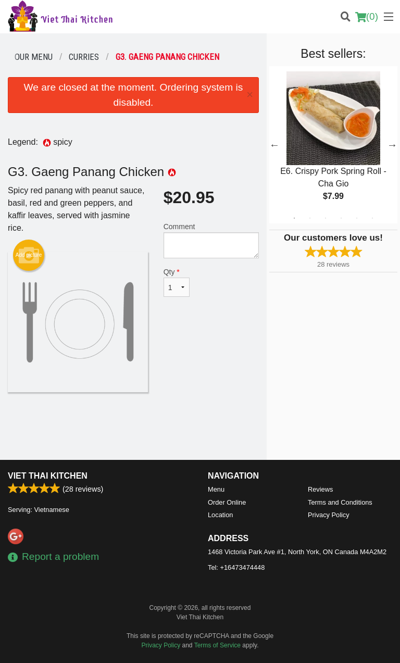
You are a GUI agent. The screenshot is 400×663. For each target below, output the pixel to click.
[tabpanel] (333, 145)
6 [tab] (372, 218)
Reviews (320, 489)
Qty (177, 282)
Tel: (236, 567)
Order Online (227, 502)
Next (392, 145)
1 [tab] (294, 218)
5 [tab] (357, 218)
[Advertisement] (133, 426)
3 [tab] (325, 218)
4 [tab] (341, 218)
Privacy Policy (328, 515)
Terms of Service (217, 645)
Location (220, 515)
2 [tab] (310, 218)
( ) (366, 16)
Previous (274, 145)
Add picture (29, 255)
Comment (211, 240)
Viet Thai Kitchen (48, 475)
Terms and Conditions (340, 502)
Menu (216, 489)
